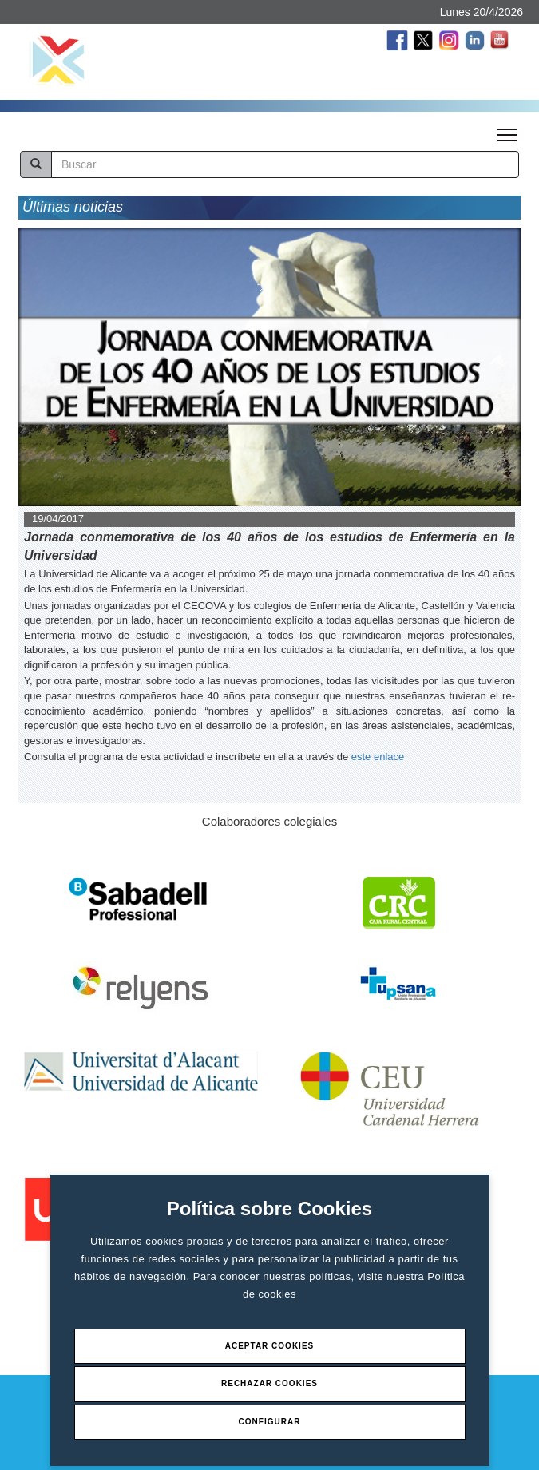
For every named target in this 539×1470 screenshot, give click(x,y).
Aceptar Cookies (270, 1345)
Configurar (270, 1421)
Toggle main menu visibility (508, 130)
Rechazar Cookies (269, 1383)
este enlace (378, 757)
